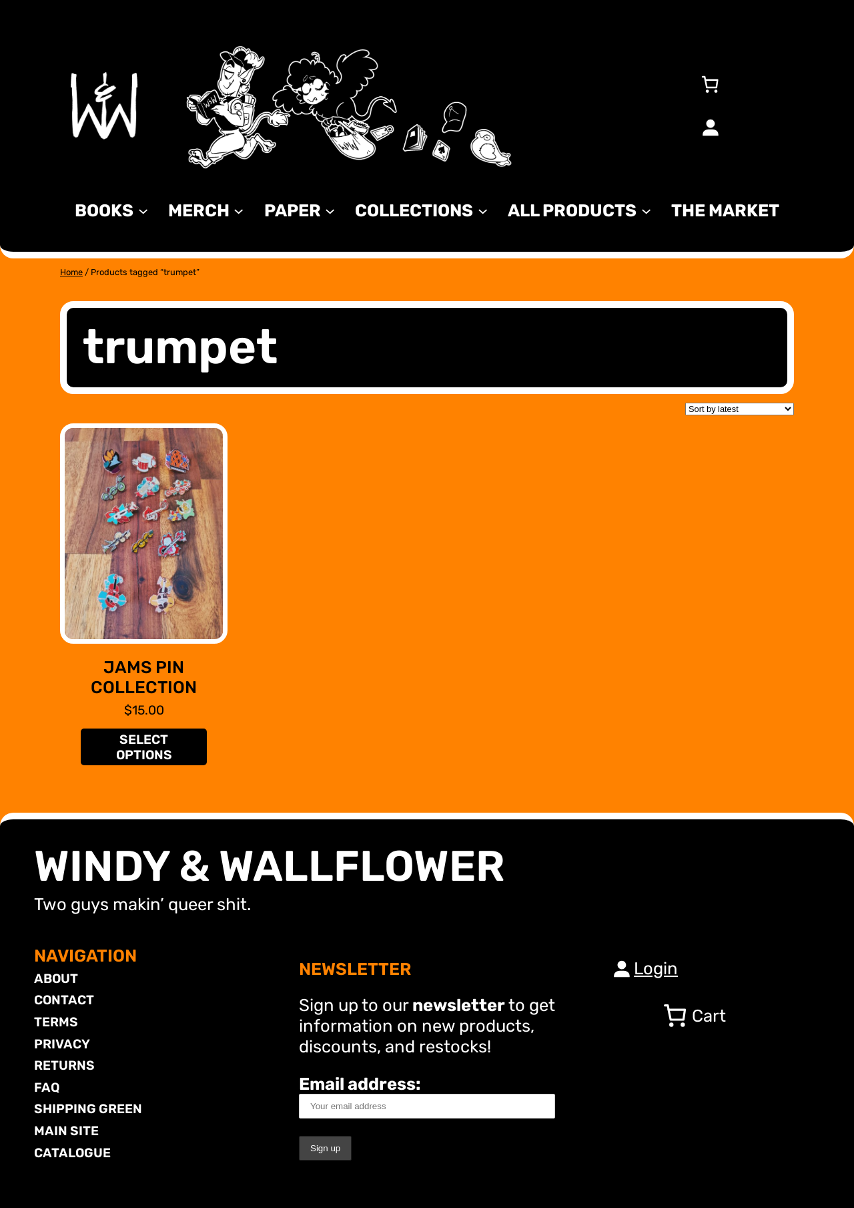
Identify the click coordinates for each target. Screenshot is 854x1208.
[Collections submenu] (483, 210)
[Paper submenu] (330, 210)
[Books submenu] (143, 210)
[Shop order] (739, 409)
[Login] (710, 127)
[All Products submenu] (646, 210)
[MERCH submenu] (239, 210)
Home (71, 272)
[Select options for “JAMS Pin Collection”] (143, 747)
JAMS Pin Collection (144, 677)
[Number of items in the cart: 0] (710, 84)
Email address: (427, 1096)
